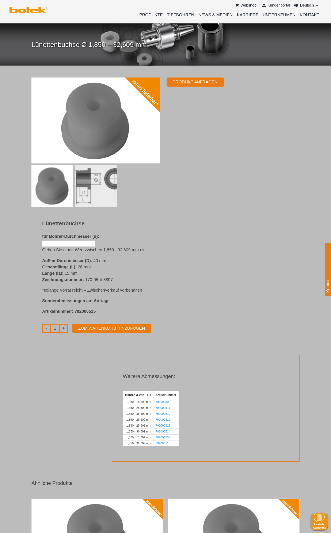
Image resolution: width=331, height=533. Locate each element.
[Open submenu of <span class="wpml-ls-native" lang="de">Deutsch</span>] (316, 5)
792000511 (163, 407)
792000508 (163, 437)
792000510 (163, 419)
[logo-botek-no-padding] (28, 9)
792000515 (163, 443)
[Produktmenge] (55, 328)
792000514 (163, 431)
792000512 (163, 413)
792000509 (163, 402)
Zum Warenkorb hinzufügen (111, 328)
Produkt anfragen (195, 82)
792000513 (163, 425)
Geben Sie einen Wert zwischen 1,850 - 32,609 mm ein (94, 249)
